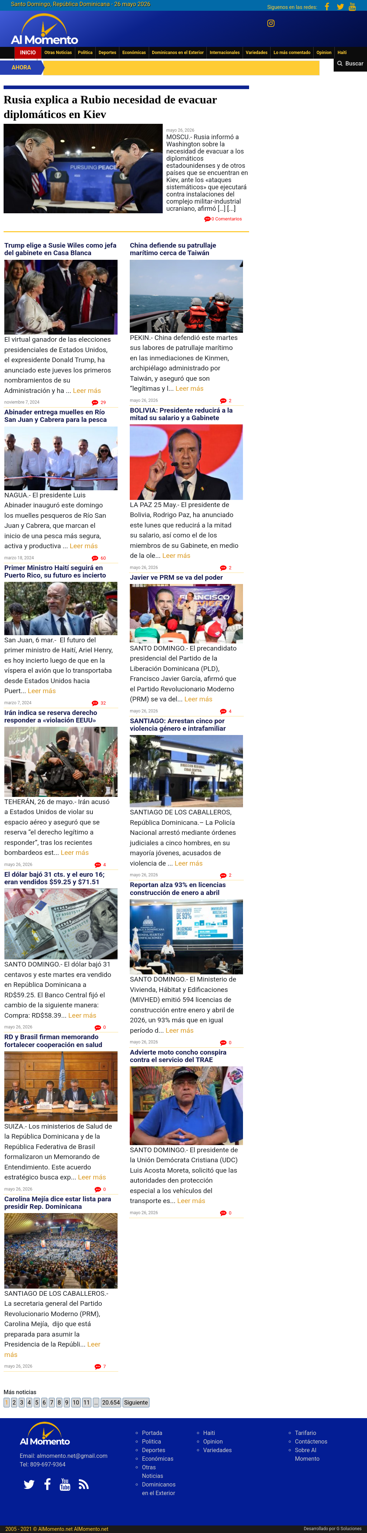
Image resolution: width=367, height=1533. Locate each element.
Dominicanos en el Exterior (178, 52)
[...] (231, 208)
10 (76, 1402)
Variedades (257, 52)
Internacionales (225, 52)
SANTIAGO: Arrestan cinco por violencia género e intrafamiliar (177, 725)
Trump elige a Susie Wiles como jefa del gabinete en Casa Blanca (60, 249)
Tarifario (305, 1433)
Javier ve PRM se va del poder (176, 577)
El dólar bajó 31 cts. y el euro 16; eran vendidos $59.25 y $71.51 (54, 878)
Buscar (354, 63)
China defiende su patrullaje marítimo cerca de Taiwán (173, 249)
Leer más (87, 390)
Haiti (342, 52)
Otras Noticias (58, 52)
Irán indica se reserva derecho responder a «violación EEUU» (50, 716)
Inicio (28, 52)
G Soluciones (349, 1528)
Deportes (107, 52)
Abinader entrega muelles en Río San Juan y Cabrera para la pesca (55, 416)
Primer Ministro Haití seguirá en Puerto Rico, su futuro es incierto (55, 571)
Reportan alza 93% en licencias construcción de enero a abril (178, 888)
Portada (152, 1433)
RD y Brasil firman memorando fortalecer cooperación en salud (53, 1040)
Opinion (324, 52)
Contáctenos (311, 1441)
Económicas (134, 52)
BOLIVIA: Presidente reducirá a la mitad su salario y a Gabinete (181, 414)
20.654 (111, 1402)
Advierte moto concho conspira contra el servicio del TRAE (178, 1056)
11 (87, 1402)
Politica (85, 52)
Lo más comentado (291, 52)
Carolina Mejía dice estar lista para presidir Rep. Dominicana (57, 1203)
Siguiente (136, 1402)
